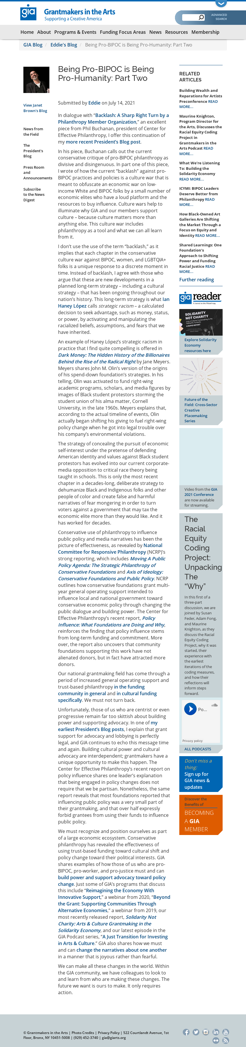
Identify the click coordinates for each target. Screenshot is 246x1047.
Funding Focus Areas (123, 32)
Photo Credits (83, 1032)
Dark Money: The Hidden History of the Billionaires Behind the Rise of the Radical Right (113, 358)
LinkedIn (216, 1031)
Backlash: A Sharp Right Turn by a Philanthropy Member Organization (113, 118)
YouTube (225, 1031)
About (44, 32)
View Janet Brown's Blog (35, 108)
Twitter (196, 1031)
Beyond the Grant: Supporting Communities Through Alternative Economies (114, 904)
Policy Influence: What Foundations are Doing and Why (111, 621)
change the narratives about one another (122, 950)
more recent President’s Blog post (103, 142)
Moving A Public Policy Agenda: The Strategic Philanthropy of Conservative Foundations (111, 565)
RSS (225, 1040)
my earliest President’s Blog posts (108, 725)
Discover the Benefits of (200, 815)
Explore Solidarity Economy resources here (200, 345)
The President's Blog (33, 151)
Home (27, 32)
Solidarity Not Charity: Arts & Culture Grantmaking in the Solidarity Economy (107, 923)
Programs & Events (75, 32)
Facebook (186, 1031)
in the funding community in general (101, 690)
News (155, 32)
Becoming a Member (199, 821)
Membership (205, 32)
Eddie (94, 103)
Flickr (216, 1040)
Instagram (206, 1031)
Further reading (196, 279)
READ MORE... (191, 179)
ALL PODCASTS (197, 749)
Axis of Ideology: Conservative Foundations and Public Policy (110, 575)
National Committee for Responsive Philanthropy (110, 548)
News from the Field (33, 131)
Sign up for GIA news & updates (197, 781)
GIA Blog (32, 45)
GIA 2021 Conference (200, 492)
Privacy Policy (109, 1032)
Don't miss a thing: (200, 774)
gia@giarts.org (114, 1037)
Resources (176, 32)
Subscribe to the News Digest (33, 194)
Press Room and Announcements (36, 173)
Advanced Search (219, 17)
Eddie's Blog (64, 45)
